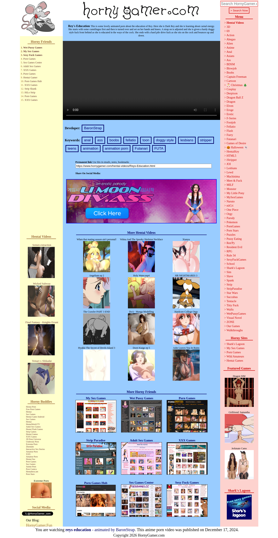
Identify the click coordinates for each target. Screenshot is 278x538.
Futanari (141, 148)
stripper (206, 140)
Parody (231, 218)
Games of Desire (236, 143)
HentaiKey (233, 151)
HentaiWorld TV (33, 424)
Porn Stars (30, 474)
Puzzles (231, 234)
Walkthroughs (235, 330)
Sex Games (30, 414)
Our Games (233, 326)
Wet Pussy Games (32, 47)
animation (90, 148)
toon (145, 140)
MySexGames (235, 197)
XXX (28, 454)
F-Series (231, 118)
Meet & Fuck (234, 180)
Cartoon (231, 80)
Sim (229, 272)
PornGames (233, 226)
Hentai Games (32, 434)
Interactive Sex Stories (35, 449)
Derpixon (232, 93)
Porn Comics (31, 469)
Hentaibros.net (32, 471)
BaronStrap (93, 128)
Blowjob (232, 68)
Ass (228, 60)
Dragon (231, 101)
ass (100, 140)
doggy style (165, 140)
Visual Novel (234, 317)
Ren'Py (231, 243)
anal (87, 140)
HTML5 (231, 155)
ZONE (230, 322)
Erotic (230, 114)
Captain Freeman (236, 76)
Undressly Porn (32, 442)
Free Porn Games (33, 409)
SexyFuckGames (236, 259)
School (231, 263)
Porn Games (29, 58)
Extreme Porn (32, 444)
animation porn (116, 148)
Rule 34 (231, 255)
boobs (114, 140)
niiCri (230, 205)
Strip (229, 284)
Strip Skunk (30, 88)
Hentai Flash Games (34, 429)
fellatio (131, 140)
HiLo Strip (30, 92)
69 (228, 31)
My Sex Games (31, 51)
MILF (230, 184)
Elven (230, 105)
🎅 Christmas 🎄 (237, 85)
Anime (230, 47)
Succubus (232, 297)
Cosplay (231, 89)
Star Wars (232, 292)
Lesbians (232, 168)
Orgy (230, 213)
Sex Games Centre (32, 62)
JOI (229, 164)
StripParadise (234, 288)
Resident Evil (234, 247)
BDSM (231, 64)
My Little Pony (235, 193)
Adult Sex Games (32, 66)
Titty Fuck (233, 305)
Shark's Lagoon (236, 268)
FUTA (158, 148)
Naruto (231, 201)
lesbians (186, 140)
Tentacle (231, 301)
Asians (230, 56)
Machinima (233, 176)
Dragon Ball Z (235, 97)
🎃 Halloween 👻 (237, 147)
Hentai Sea (30, 459)
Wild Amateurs (235, 356)
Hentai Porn (31, 407)
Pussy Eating (234, 238)
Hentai (29, 412)
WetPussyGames (236, 313)
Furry (230, 135)
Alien (229, 43)
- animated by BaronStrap (100, 529)
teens (72, 148)
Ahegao (231, 39)
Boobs (230, 72)
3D (228, 26)
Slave (230, 276)
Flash (230, 130)
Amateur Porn (32, 452)
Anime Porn (31, 466)
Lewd (230, 172)
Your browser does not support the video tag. (141, 80)
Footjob (231, 122)
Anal (229, 51)
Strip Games (31, 432)
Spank (230, 280)
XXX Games (29, 70)
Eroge (230, 110)
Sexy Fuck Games (32, 55)
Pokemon (232, 222)
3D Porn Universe (33, 439)
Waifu (230, 309)
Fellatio (231, 126)
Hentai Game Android (35, 417)
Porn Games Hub (33, 81)
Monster (231, 189)
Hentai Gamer (30, 77)
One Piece (232, 209)
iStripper (232, 159)
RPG (229, 251)
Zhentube (30, 447)
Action (230, 35)
